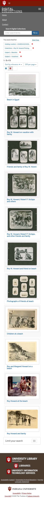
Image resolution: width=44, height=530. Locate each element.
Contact (5, 24)
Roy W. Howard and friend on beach (21, 268)
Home (4, 15)
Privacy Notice (26, 493)
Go (35, 33)
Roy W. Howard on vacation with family (20, 133)
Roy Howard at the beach (17, 401)
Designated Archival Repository (26, 480)
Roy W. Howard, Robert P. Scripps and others (21, 200)
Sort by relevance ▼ (13, 64)
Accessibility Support (8, 480)
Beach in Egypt (13, 100)
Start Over (35, 40)
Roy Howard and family (16, 433)
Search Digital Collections (16, 29)
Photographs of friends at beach (20, 301)
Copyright (8, 496)
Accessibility (17, 493)
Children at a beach (15, 334)
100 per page (30, 64)
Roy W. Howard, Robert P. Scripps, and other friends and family (21, 235)
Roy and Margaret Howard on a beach (19, 367)
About (4, 20)
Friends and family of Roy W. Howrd (21, 167)
